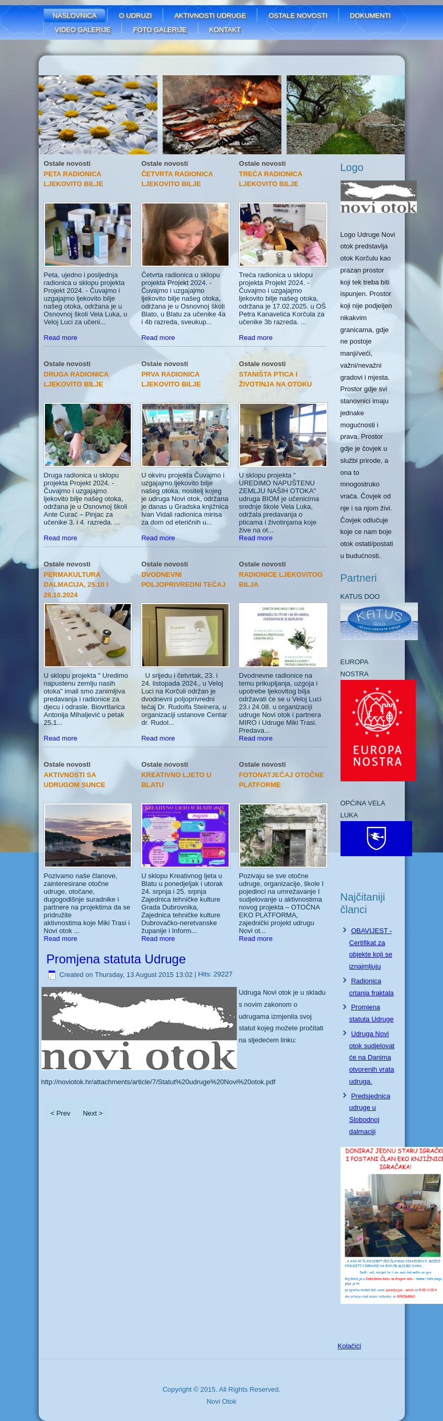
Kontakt (225, 29)
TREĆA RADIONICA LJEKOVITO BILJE (270, 179)
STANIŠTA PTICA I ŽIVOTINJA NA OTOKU (275, 379)
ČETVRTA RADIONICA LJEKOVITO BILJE (177, 179)
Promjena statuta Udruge (116, 959)
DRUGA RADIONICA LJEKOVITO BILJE (76, 379)
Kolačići (349, 1346)
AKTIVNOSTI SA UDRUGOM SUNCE (75, 780)
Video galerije (83, 29)
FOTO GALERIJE (159, 29)
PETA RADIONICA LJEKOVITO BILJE (74, 179)
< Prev (61, 1113)
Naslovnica (75, 15)
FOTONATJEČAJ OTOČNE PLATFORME (281, 780)
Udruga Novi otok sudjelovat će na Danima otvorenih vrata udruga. (372, 1057)
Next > (93, 1113)
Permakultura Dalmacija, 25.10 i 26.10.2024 (76, 585)
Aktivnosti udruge (210, 15)
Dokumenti (370, 15)
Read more (60, 338)
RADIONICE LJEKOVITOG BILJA (281, 580)
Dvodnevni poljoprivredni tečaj (183, 580)
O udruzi (135, 15)
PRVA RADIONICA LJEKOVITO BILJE (171, 379)
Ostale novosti (297, 15)
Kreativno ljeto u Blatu (176, 780)
